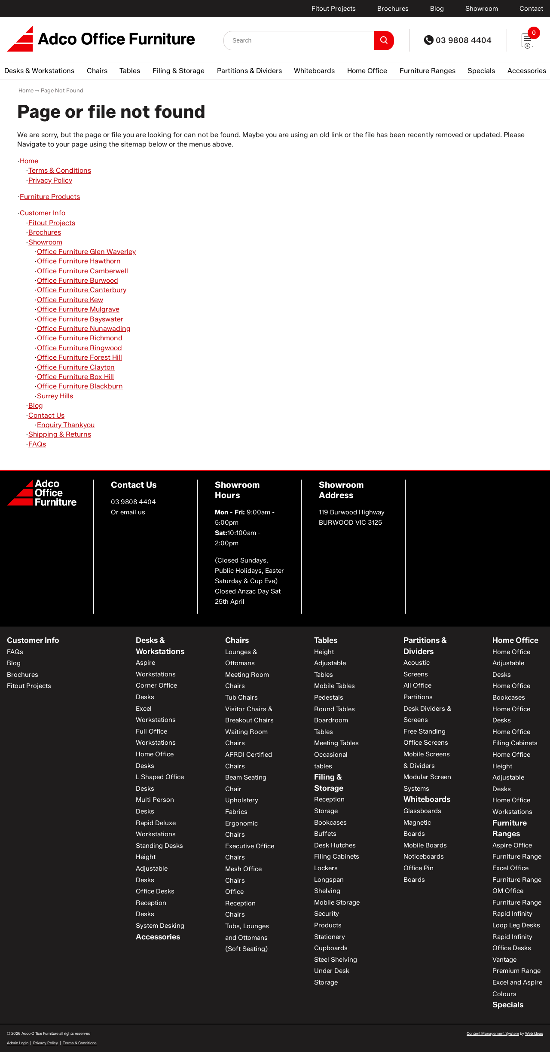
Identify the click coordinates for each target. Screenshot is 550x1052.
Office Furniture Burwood (77, 280)
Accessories (526, 71)
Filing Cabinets (336, 856)
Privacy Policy (50, 180)
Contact (531, 8)
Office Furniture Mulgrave (78, 309)
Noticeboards (423, 856)
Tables (129, 71)
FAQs (37, 444)
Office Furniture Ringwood (79, 348)
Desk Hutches (335, 845)
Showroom (481, 8)
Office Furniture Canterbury (81, 290)
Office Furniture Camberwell (82, 271)
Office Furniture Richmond (79, 338)
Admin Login (17, 1042)
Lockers (326, 868)
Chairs (97, 71)
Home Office (367, 71)
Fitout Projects (334, 8)
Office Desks (155, 891)
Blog (437, 8)
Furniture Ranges (427, 71)
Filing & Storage (179, 71)
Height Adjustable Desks (152, 868)
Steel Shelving (335, 959)
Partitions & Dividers (249, 71)
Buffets (325, 834)
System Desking (160, 926)
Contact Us (46, 415)
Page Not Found (62, 90)
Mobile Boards (425, 845)
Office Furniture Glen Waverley (86, 252)
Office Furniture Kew (70, 300)
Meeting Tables (336, 743)
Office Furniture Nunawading (84, 328)
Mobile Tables (334, 686)
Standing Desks (159, 846)
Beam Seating (245, 777)
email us (132, 512)
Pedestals (328, 697)
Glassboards (422, 811)
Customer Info (42, 213)
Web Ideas (534, 1033)
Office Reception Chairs (240, 903)
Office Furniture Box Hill (75, 377)
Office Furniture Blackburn (80, 386)
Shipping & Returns (59, 434)
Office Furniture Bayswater (80, 319)
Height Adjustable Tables (330, 663)
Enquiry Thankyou (66, 425)
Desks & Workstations (39, 71)
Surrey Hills (55, 396)
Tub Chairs (241, 697)
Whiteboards (314, 71)
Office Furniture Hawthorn (79, 261)
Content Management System (493, 1033)
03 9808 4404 (458, 40)
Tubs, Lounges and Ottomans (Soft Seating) (247, 937)
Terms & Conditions (59, 170)
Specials (481, 71)
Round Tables (334, 709)
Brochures (393, 8)
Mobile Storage (337, 902)
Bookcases (330, 822)
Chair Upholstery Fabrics (241, 800)
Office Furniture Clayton (76, 367)
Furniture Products (50, 197)
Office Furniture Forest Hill (79, 357)
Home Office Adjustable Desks (511, 663)
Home (26, 90)
